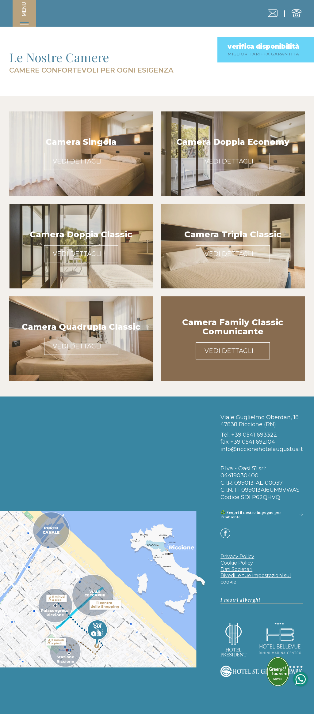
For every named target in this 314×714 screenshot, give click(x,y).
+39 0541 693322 (254, 434)
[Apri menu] (24, 15)
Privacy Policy (237, 550)
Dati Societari (236, 563)
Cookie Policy (236, 557)
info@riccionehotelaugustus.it (261, 449)
